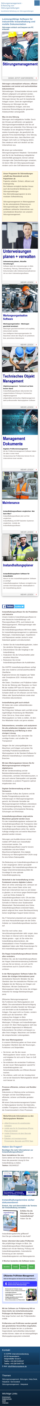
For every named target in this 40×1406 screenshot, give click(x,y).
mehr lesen (27, 282)
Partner (23, 1267)
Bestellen (7, 1267)
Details (15, 1267)
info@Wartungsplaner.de (17, 1366)
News (31, 1267)
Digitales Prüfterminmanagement (15, 449)
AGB (4, 1401)
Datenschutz (7, 1399)
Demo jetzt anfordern (20, 78)
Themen (5, 1403)
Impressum (6, 1397)
